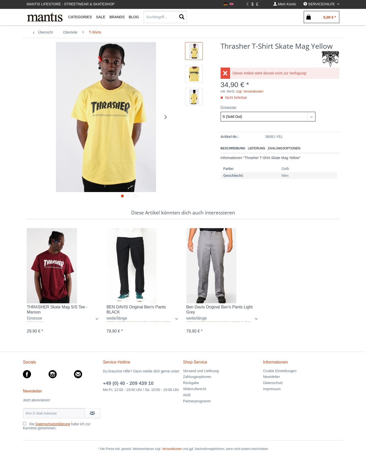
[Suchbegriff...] (165, 17)
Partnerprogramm (197, 401)
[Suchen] (182, 17)
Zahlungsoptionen (284, 148)
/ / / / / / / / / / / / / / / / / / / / (223, 319)
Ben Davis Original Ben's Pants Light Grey (219, 309)
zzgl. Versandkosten (249, 91)
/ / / (63, 319)
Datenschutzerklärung (53, 424)
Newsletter (271, 377)
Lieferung (256, 148)
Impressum (272, 389)
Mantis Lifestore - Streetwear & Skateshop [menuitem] (71, 4)
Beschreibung (233, 148)
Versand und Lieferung (201, 371)
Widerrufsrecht (194, 389)
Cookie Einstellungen (280, 371)
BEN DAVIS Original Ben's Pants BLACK (136, 309)
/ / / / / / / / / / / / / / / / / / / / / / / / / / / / (143, 319)
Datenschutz (273, 383)
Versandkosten (172, 449)
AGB (187, 395)
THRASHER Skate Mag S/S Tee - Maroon (57, 309)
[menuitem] (284, 4)
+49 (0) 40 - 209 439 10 (128, 383)
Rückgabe (191, 383)
